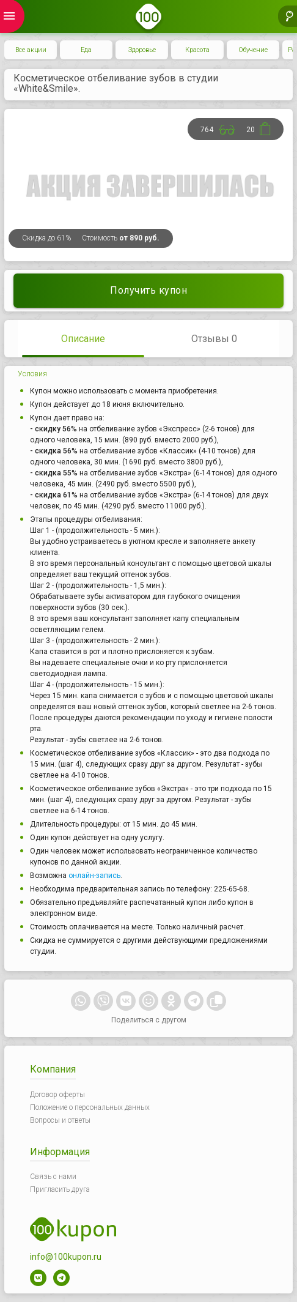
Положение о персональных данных (90, 1107)
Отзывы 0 (214, 338)
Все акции (30, 50)
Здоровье (142, 50)
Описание (83, 338)
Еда (86, 50)
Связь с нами (53, 1176)
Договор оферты (57, 1094)
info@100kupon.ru (65, 1257)
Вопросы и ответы (60, 1120)
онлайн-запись (94, 875)
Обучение (253, 50)
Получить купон (148, 290)
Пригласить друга (60, 1189)
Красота (197, 50)
